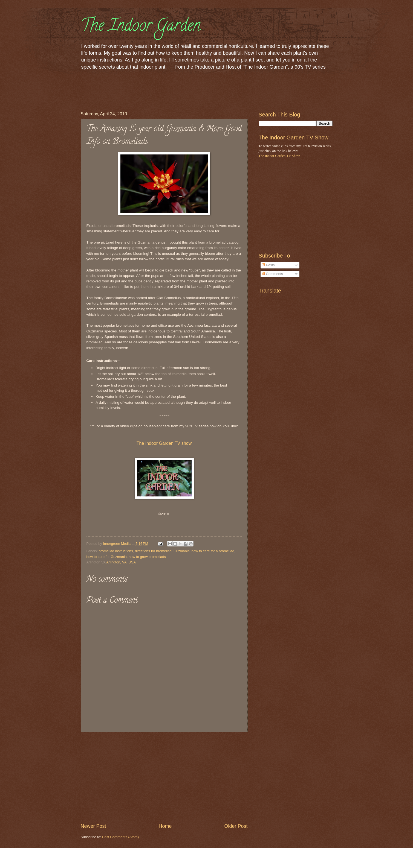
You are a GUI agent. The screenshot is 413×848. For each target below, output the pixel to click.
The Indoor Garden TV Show (279, 156)
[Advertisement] (180, 89)
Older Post (235, 826)
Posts (268, 265)
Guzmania (182, 551)
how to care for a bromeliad (213, 551)
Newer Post (93, 826)
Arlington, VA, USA (121, 562)
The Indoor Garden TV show (164, 443)
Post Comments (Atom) (120, 837)
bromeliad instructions (116, 551)
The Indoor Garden (141, 27)
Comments (272, 274)
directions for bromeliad (153, 551)
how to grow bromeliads (147, 557)
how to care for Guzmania (106, 557)
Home (165, 826)
